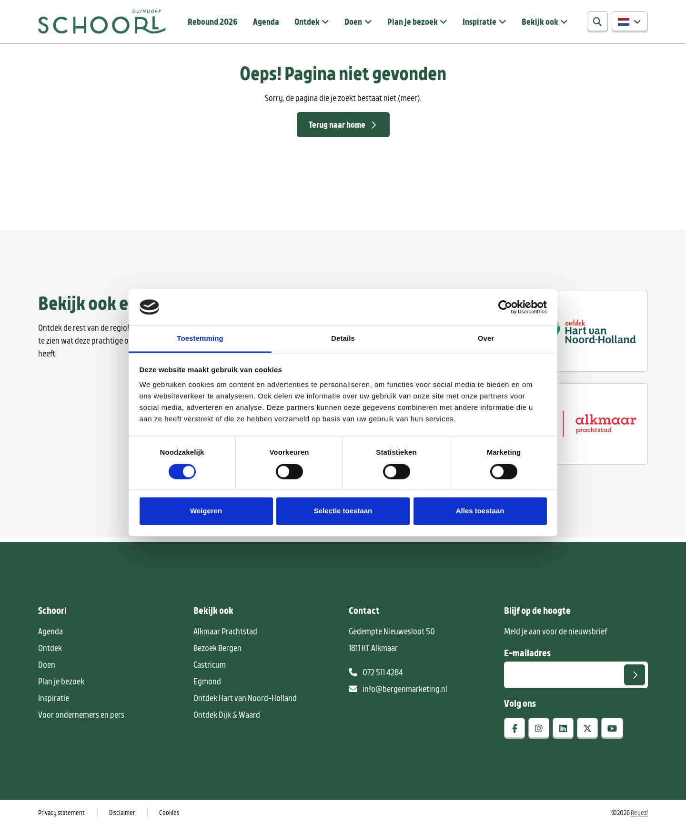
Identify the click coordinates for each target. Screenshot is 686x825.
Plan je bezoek (412, 21)
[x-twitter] (587, 728)
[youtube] (612, 728)
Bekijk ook (540, 21)
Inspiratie (479, 21)
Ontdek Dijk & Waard (226, 714)
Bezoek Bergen (217, 647)
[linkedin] (563, 728)
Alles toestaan (480, 511)
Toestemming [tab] (200, 339)
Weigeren (206, 511)
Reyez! (639, 812)
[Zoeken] (597, 21)
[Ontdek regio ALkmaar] (585, 331)
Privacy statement (61, 812)
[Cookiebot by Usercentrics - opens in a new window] (505, 307)
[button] (630, 21)
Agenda (266, 21)
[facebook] (514, 728)
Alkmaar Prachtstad (225, 631)
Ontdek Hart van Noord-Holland (245, 698)
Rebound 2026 (213, 21)
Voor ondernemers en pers (81, 714)
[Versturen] (634, 674)
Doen (353, 21)
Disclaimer (122, 812)
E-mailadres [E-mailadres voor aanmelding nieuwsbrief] (527, 652)
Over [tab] (486, 339)
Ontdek (307, 21)
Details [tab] (343, 339)
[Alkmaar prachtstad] (585, 423)
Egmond (207, 681)
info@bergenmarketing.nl (398, 688)
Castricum (209, 664)
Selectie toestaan (343, 511)
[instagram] (538, 728)
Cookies (169, 812)
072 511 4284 (376, 672)
